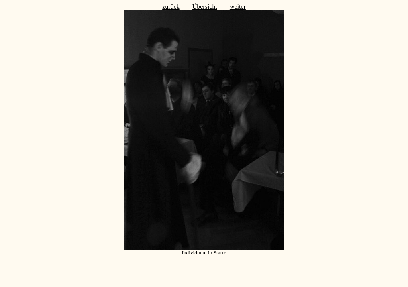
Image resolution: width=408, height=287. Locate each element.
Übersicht (204, 6)
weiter (238, 6)
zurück (171, 6)
